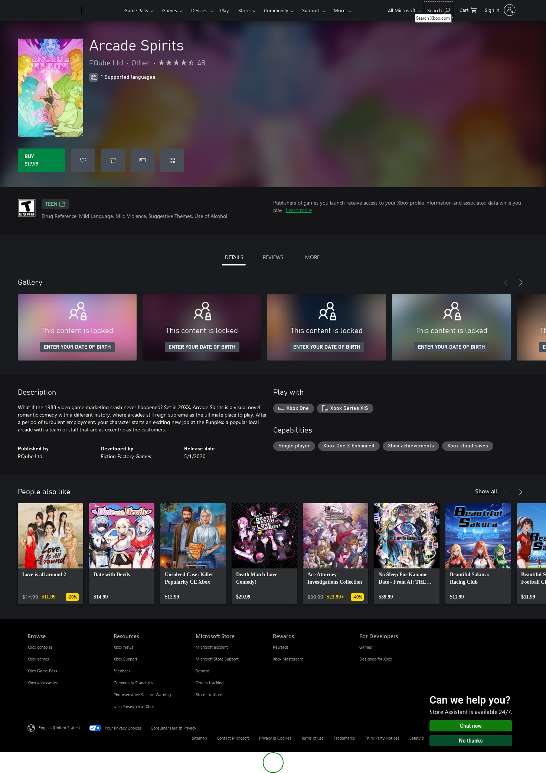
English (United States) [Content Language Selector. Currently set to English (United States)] (59, 727)
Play (224, 10)
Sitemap (199, 738)
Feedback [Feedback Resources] (122, 670)
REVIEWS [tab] (273, 257)
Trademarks (344, 738)
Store (244, 10)
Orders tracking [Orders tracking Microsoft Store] (209, 682)
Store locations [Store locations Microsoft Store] (209, 694)
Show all (486, 491)
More (340, 10)
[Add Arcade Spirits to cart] (113, 160)
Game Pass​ (136, 10)
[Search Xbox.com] (438, 9)
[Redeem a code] (172, 160)
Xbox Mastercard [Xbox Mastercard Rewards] (288, 658)
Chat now (471, 726)
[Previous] (505, 282)
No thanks (471, 741)
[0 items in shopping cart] (468, 9)
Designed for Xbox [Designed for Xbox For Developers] (375, 658)
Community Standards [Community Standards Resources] (133, 682)
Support (311, 10)
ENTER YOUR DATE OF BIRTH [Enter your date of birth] (77, 347)
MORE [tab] (312, 257)
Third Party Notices (382, 738)
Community (276, 10)
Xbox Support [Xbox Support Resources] (125, 658)
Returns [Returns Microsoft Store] (203, 670)
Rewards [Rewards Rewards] (280, 647)
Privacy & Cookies (275, 738)
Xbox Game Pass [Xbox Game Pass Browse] (42, 670)
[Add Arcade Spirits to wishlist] (83, 160)
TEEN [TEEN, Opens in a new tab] (55, 204)
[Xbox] (102, 10)
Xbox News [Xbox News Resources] (123, 647)
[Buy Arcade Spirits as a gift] (142, 160)
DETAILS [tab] (234, 257)
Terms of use (312, 738)
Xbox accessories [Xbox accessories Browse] (42, 682)
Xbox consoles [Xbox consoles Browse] (40, 647)
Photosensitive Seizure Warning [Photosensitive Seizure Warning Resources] (142, 694)
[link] (50, 553)
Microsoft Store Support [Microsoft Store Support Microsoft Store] (217, 658)
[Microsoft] (52, 10)
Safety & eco (420, 738)
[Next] (520, 282)
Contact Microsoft (233, 738)
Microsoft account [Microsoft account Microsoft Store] (212, 647)
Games (169, 10)
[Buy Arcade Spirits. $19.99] (41, 160)
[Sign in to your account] (499, 10)
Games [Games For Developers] (365, 647)
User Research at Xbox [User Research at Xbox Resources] (134, 706)
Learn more (299, 209)
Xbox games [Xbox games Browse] (38, 658)
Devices (199, 10)
